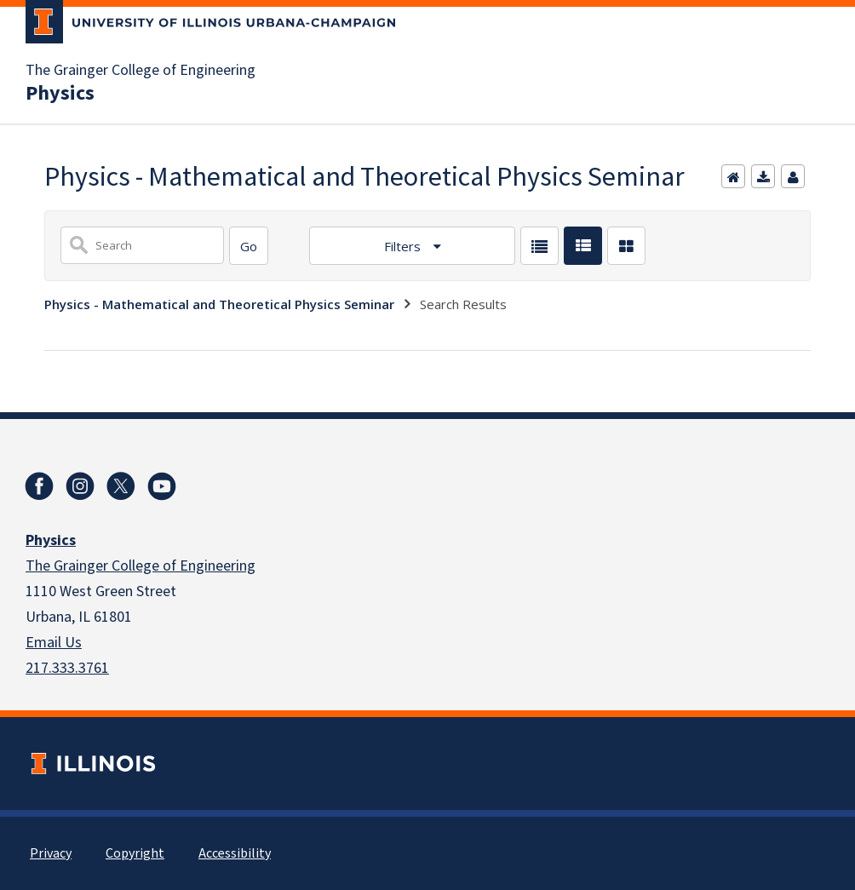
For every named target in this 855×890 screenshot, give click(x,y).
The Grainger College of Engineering (140, 70)
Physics (60, 93)
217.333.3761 (67, 668)
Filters (404, 246)
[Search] (248, 246)
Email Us (54, 642)
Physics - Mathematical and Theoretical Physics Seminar (219, 304)
